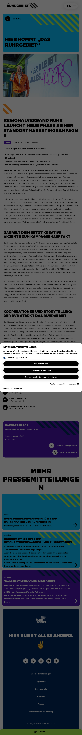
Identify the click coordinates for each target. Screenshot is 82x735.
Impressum (7, 388)
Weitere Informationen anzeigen (64, 384)
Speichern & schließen (41, 370)
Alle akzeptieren (41, 364)
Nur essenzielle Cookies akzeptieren (41, 377)
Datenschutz (18, 388)
